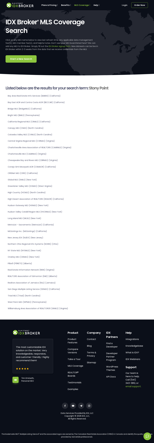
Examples (73, 389)
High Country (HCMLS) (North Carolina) (27, 192)
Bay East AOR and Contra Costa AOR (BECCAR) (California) (36, 102)
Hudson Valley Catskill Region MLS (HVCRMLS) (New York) (35, 211)
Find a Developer (112, 345)
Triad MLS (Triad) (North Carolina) (24, 295)
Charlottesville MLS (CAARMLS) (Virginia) (27, 153)
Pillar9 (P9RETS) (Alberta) (20, 263)
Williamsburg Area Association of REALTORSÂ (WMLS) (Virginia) (38, 308)
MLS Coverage (81, 5)
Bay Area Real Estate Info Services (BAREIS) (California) (34, 95)
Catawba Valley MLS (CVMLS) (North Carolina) (30, 134)
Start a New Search (21, 59)
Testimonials (74, 382)
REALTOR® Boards (73, 374)
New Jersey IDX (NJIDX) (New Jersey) (25, 237)
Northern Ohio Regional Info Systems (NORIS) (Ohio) (33, 244)
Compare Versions (73, 351)
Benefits (65, 5)
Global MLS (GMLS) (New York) (22, 179)
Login (124, 5)
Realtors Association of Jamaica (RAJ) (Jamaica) (32, 282)
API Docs (111, 376)
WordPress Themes (112, 368)
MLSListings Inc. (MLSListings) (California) (27, 231)
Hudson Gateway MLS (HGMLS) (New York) (28, 205)
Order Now (139, 5)
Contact (91, 339)
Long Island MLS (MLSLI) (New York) (24, 218)
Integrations (132, 339)
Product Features (72, 341)
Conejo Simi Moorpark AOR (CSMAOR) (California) (32, 166)
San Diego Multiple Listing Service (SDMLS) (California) (34, 289)
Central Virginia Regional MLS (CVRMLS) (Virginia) (31, 141)
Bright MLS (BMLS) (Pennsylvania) (24, 115)
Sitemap (91, 362)
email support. (133, 386)
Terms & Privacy (91, 354)
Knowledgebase (134, 345)
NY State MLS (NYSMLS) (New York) (24, 250)
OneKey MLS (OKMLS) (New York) (24, 257)
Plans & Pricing (48, 5)
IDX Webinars (133, 359)
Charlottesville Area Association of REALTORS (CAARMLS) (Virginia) (39, 147)
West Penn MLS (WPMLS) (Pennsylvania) (27, 302)
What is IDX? (132, 352)
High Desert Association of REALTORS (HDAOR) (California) (36, 199)
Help (96, 5)
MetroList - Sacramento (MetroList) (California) (31, 224)
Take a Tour (74, 359)
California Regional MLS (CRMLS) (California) (29, 121)
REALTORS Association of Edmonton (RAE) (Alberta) (32, 276)
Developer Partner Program (112, 357)
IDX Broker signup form (60, 46)
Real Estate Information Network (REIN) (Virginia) (31, 269)
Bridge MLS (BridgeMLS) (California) (25, 108)
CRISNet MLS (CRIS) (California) (23, 173)
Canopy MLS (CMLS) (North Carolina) (26, 128)
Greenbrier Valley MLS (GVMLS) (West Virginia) (30, 186)
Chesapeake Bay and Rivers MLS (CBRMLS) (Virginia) (33, 160)
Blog (89, 345)
